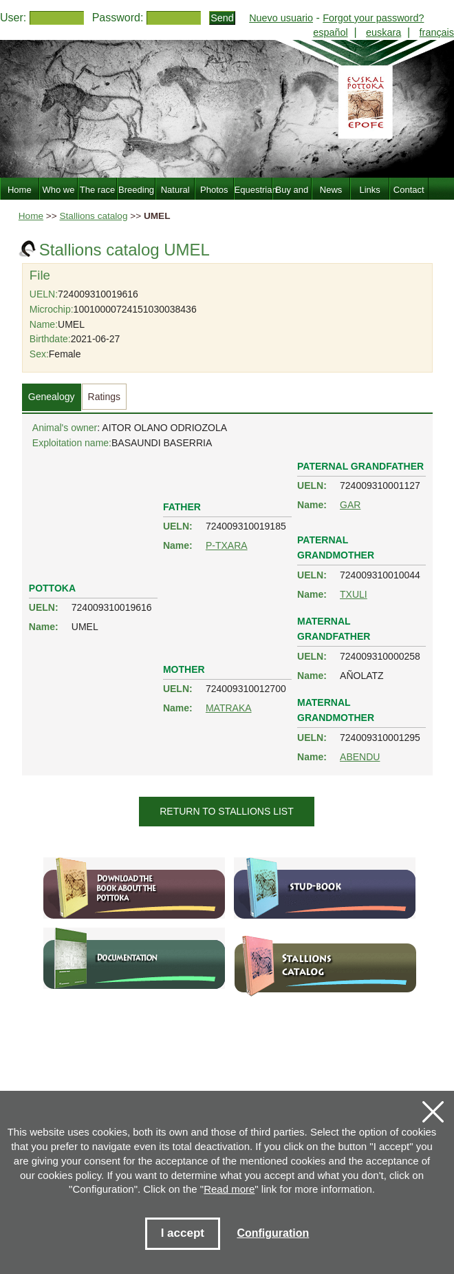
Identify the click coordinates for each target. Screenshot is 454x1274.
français (437, 32)
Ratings (104, 396)
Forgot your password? (373, 17)
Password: (118, 17)
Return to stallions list (227, 811)
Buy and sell (292, 198)
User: (13, 17)
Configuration (273, 1233)
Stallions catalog (94, 216)
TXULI (353, 594)
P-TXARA (227, 545)
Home (31, 216)
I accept (182, 1233)
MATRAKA (229, 707)
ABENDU (360, 756)
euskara (383, 32)
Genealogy (51, 396)
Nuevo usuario (281, 17)
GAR (350, 504)
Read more (229, 1189)
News (331, 190)
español (330, 32)
